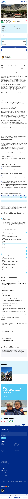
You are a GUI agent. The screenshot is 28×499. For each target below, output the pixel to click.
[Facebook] (3, 481)
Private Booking (16, 450)
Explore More (6, 396)
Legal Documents (3, 460)
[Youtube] (20, 481)
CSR (1, 464)
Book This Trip (14, 47)
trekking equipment (8, 338)
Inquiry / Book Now (23, 197)
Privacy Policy (10, 497)
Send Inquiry (14, 49)
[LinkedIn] (16, 481)
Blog (15, 446)
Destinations (2, 444)
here (20, 352)
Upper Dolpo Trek (18, 160)
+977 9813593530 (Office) (5, 475)
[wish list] (21, 1)
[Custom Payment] (14, 486)
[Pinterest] (24, 481)
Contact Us (15, 449)
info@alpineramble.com (5, 473)
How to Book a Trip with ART (5, 463)
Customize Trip (3, 449)
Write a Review (16, 444)
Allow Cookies (17, 497)
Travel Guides (2, 445)
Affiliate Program (3, 443)
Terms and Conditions (4, 462)
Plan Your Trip (16, 443)
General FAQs (16, 445)
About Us (2, 456)
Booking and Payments (4, 461)
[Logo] (4, 469)
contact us (7, 352)
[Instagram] (12, 481)
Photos (2, 451)
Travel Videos (2, 450)
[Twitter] (7, 481)
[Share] (25, 20)
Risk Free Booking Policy (4, 446)
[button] (14, 11)
